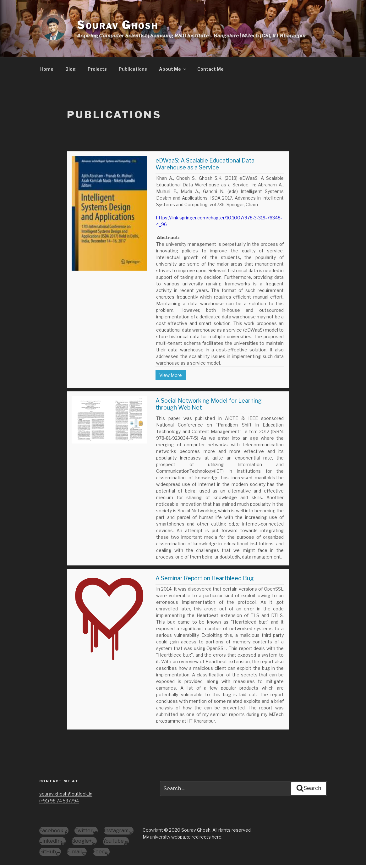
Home (46, 69)
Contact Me (210, 69)
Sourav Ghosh (117, 25)
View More (170, 375)
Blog (70, 69)
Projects (97, 69)
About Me (173, 69)
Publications (133, 69)
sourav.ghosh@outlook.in (65, 793)
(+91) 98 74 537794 (59, 800)
